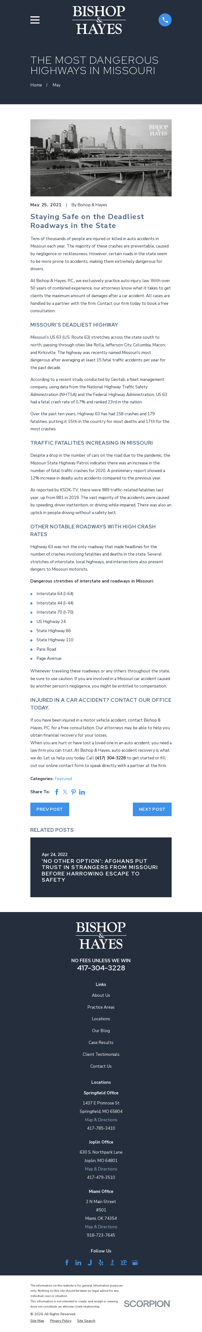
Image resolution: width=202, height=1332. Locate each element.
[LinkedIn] (78, 1263)
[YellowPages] (124, 1263)
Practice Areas (101, 1007)
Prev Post (50, 809)
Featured (63, 779)
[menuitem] (37, 1320)
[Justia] (90, 1263)
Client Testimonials (101, 1054)
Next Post (152, 809)
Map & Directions (101, 1120)
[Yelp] (101, 1263)
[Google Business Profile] (135, 1263)
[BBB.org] (112, 1263)
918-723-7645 (101, 1235)
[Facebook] (67, 1263)
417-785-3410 (101, 1128)
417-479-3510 (101, 1177)
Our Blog (101, 1031)
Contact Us (101, 1066)
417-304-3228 (101, 968)
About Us (101, 995)
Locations (101, 1019)
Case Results (101, 1042)
